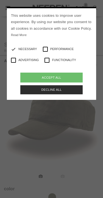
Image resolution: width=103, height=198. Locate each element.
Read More (19, 35)
